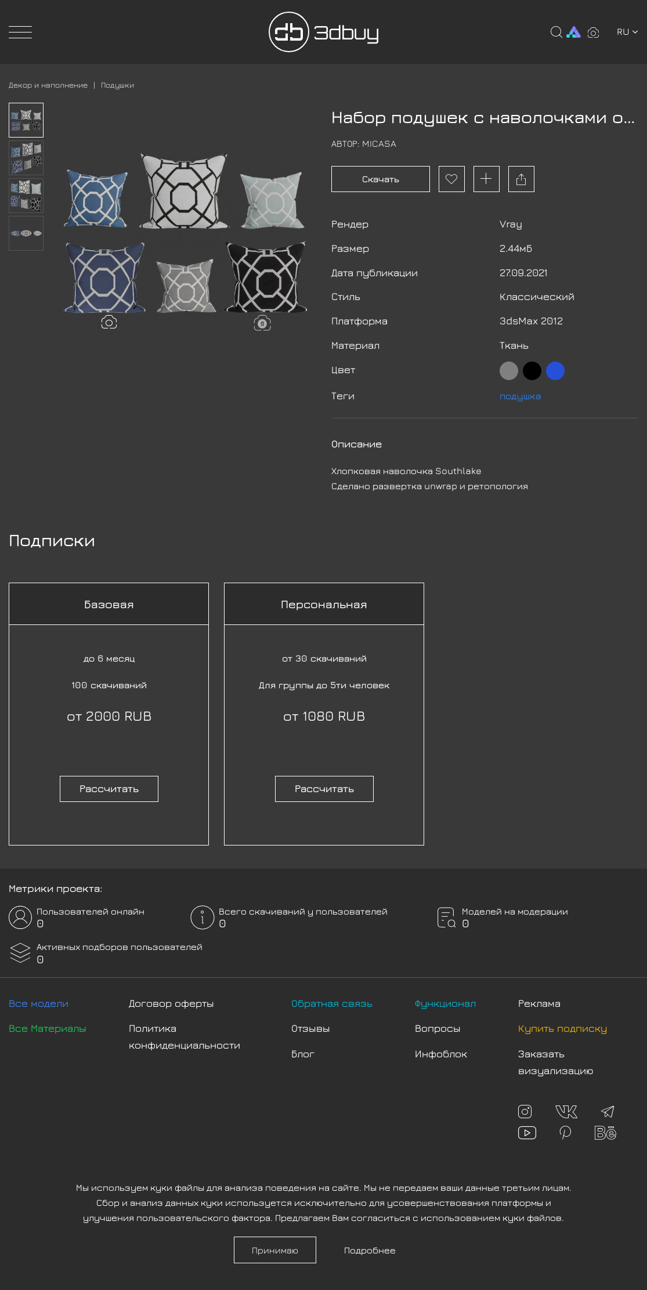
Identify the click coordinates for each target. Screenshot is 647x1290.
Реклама (539, 999)
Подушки (125, 84)
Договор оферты (171, 999)
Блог (303, 1050)
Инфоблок (441, 1050)
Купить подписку (562, 1024)
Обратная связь (332, 999)
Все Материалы (47, 1024)
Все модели (38, 999)
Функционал (445, 999)
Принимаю (275, 1250)
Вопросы (438, 1024)
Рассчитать (109, 785)
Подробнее (370, 1250)
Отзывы (310, 1024)
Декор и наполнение (52, 84)
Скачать (380, 179)
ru (627, 31)
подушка (521, 392)
